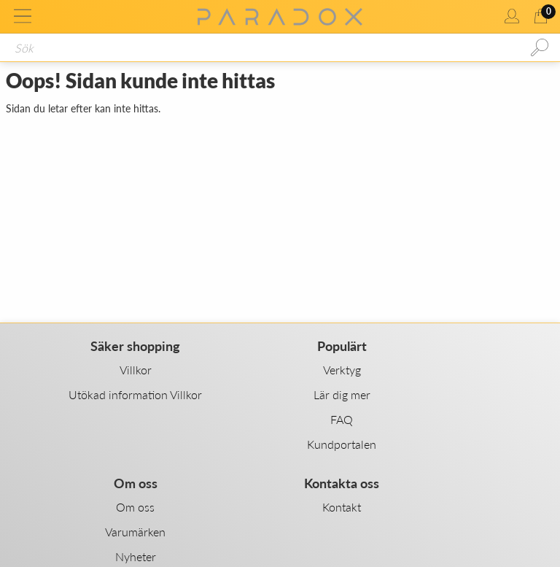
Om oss (135, 507)
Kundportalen (341, 444)
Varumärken (135, 532)
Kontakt (341, 507)
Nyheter (135, 556)
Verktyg (342, 370)
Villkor (136, 370)
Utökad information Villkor (135, 394)
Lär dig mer (342, 394)
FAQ (341, 419)
